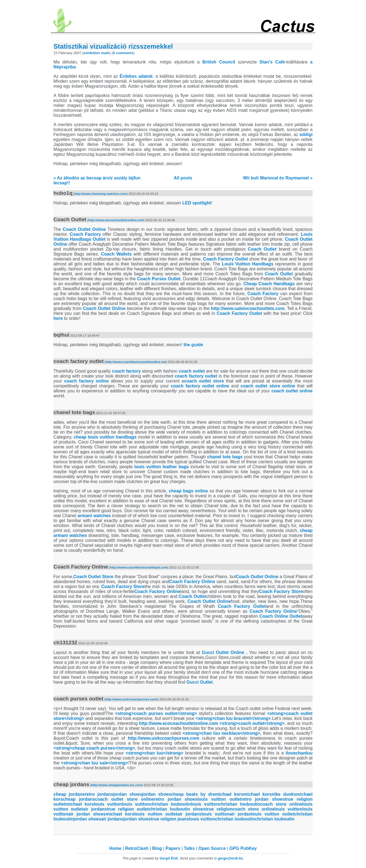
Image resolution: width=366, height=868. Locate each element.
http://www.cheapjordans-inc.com (116, 785)
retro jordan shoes (175, 799)
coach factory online (86, 381)
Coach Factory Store (123, 586)
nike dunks (284, 794)
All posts (183, 178)
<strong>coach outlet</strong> (251, 723)
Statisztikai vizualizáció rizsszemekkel (113, 46)
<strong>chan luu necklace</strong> (221, 733)
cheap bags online (188, 491)
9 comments (123, 53)
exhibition (91, 53)
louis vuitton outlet (219, 799)
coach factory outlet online (200, 386)
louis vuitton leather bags (161, 466)
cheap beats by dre (193, 794)
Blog (157, 848)
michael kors (229, 794)
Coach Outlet (262, 249)
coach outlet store (204, 381)
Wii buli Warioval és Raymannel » (278, 178)
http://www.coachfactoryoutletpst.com (138, 567)
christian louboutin (170, 804)
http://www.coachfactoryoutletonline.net (135, 362)
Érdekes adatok (136, 76)
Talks (189, 848)
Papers (173, 848)
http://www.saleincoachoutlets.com (247, 308)
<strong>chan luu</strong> (154, 753)
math (105, 53)
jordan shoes (127, 794)
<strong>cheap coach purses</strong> (94, 748)
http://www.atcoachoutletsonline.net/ (115, 220)
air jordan (240, 814)
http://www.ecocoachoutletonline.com (178, 723)
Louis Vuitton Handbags (247, 264)
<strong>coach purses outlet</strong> (156, 713)
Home (115, 848)
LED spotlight (196, 203)
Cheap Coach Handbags (269, 283)
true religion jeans (170, 819)
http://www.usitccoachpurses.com (163, 738)
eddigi (306, 134)
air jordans (95, 809)
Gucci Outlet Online (223, 652)
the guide (193, 344)
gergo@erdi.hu (230, 858)
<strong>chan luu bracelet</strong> (233, 718)
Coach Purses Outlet (159, 278)
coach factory (126, 371)
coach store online (281, 804)
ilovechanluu (299, 753)
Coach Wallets (116, 254)
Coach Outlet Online (84, 229)
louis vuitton (108, 804)
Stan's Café (272, 62)
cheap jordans (69, 794)
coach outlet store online (268, 386)
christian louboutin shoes (177, 809)
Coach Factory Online (192, 581)
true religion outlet (128, 809)
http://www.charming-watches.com (100, 193)
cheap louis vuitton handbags (105, 437)
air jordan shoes (86, 814)
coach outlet (192, 371)
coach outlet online (292, 391)
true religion (218, 809)
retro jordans (99, 794)
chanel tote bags (224, 456)
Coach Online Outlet (280, 616)
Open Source (212, 848)
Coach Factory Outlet (225, 259)
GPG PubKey (243, 848)
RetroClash (136, 848)
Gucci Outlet (199, 682)
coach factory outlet (196, 376)
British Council (218, 62)
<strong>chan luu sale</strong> (94, 763)
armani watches (94, 515)
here (58, 318)
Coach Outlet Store (93, 576)
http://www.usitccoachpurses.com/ (131, 699)
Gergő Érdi (168, 858)
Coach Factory (85, 234)
